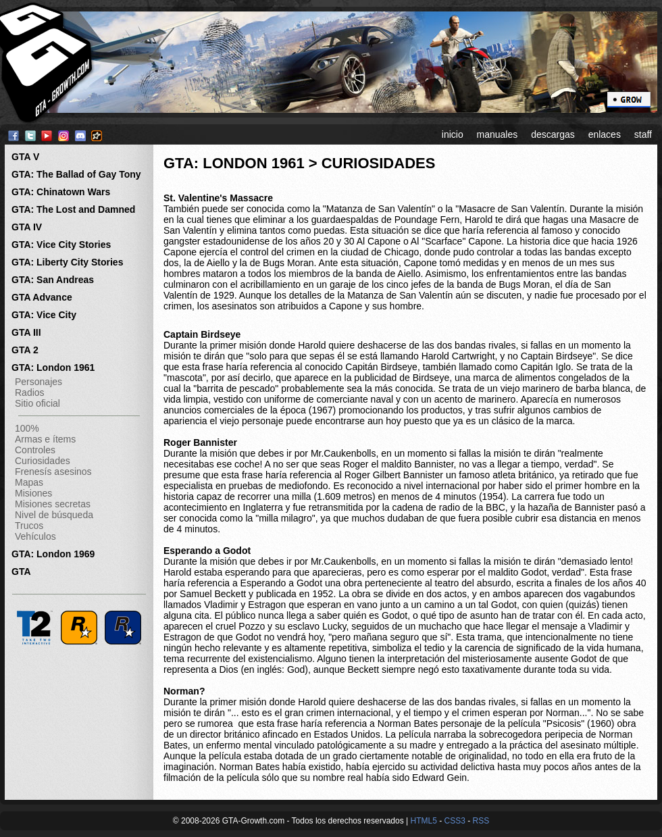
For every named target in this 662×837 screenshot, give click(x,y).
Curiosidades (42, 460)
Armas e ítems (45, 439)
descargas (553, 134)
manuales (497, 134)
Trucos (29, 525)
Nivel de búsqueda (54, 514)
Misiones (33, 493)
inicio (452, 134)
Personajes (38, 381)
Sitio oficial (37, 403)
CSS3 (454, 821)
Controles (35, 450)
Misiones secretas (53, 504)
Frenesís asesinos (53, 471)
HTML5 (423, 821)
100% (27, 428)
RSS (481, 821)
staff (643, 134)
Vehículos (35, 536)
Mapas (29, 482)
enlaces (604, 134)
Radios (30, 392)
